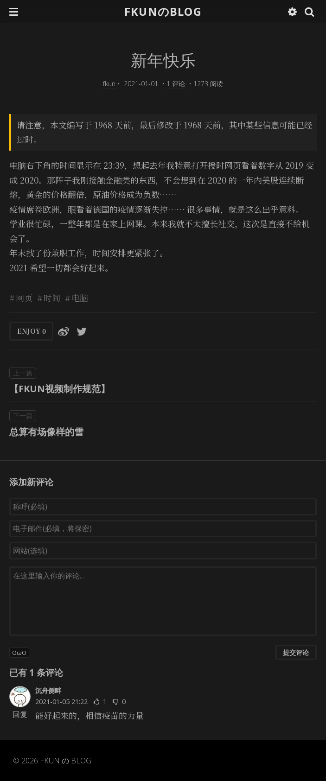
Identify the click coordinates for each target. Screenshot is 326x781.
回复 (20, 714)
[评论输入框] (163, 601)
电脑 (79, 298)
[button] (13, 11)
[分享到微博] (63, 331)
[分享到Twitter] (81, 331)
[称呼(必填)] (163, 506)
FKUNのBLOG (163, 11)
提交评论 (296, 652)
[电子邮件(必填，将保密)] (163, 529)
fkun (109, 83)
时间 (52, 298)
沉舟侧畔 (48, 690)
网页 (24, 298)
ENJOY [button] (31, 331)
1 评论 (175, 83)
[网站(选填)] (163, 550)
